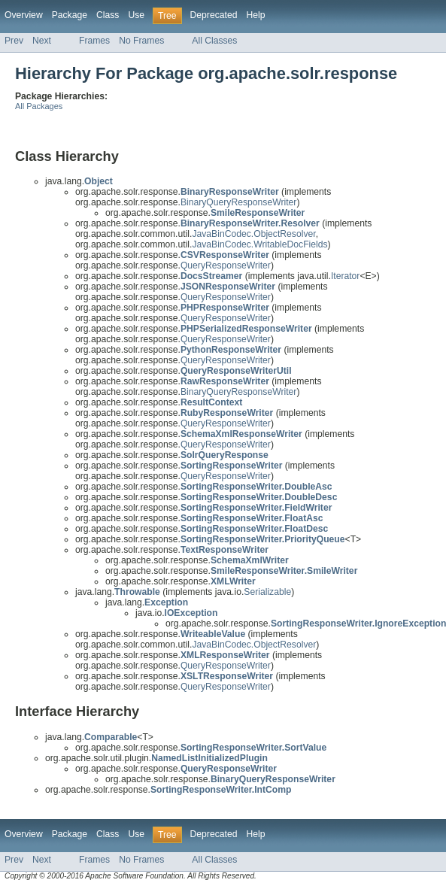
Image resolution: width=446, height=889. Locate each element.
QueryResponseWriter (226, 265)
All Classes (214, 40)
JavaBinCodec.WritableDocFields (259, 244)
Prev (14, 40)
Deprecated (214, 15)
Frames (94, 40)
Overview (24, 15)
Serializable (267, 592)
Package (69, 15)
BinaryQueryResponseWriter (239, 202)
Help (255, 15)
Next (41, 40)
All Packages (38, 106)
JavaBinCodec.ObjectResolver (253, 234)
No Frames (141, 40)
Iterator (345, 276)
